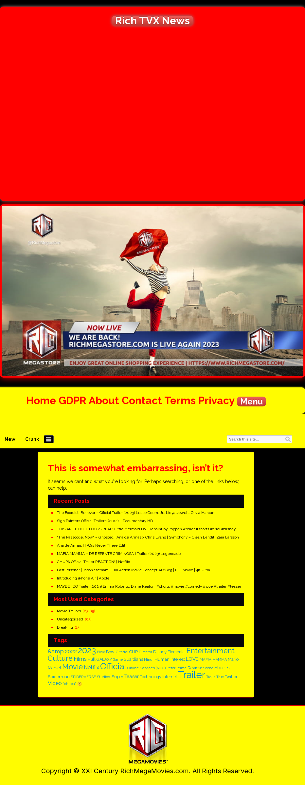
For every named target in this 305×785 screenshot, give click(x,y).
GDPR (72, 400)
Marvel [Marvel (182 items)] (54, 667)
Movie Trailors (69, 611)
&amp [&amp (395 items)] (56, 651)
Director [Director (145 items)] (145, 652)
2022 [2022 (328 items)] (71, 651)
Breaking (65, 627)
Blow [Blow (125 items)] (101, 652)
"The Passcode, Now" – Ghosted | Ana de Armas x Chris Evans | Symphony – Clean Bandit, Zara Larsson (148, 537)
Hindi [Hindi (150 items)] (148, 659)
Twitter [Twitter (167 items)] (231, 676)
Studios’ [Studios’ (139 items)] (104, 677)
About (104, 400)
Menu (251, 401)
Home (41, 400)
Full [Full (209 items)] (92, 659)
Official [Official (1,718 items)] (113, 666)
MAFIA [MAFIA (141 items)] (205, 659)
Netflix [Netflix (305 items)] (91, 667)
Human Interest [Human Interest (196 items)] (169, 659)
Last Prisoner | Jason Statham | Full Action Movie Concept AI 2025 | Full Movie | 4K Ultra (133, 570)
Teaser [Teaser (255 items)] (131, 676)
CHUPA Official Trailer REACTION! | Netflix (93, 561)
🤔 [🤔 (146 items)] (79, 683)
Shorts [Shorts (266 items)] (221, 668)
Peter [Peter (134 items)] (171, 668)
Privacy (216, 400)
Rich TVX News (152, 21)
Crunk (32, 439)
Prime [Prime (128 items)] (181, 668)
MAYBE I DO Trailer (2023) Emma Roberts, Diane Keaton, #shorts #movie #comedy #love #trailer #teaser (149, 586)
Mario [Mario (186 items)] (233, 659)
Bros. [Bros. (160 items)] (110, 652)
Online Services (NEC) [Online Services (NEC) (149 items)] (146, 668)
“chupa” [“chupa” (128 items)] (69, 684)
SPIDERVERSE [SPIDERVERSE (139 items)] (83, 677)
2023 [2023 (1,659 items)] (87, 650)
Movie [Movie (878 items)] (72, 666)
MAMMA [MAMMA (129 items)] (219, 659)
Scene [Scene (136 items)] (208, 668)
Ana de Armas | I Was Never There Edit (91, 545)
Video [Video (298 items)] (55, 683)
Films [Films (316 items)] (80, 659)
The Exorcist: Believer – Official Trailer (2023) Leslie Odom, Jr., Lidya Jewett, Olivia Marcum (136, 512)
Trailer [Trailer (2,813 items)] (191, 674)
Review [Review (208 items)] (195, 667)
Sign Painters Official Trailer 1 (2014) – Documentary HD (105, 521)
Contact (142, 400)
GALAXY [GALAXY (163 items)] (104, 659)
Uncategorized (70, 619)
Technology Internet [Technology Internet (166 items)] (158, 676)
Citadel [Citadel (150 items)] (122, 652)
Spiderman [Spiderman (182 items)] (59, 676)
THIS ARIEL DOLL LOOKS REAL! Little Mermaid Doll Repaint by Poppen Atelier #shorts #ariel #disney (146, 529)
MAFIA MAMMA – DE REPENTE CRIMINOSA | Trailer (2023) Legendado (119, 553)
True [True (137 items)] (220, 677)
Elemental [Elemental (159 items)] (177, 652)
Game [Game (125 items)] (118, 659)
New (10, 439)
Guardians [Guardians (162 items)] (133, 659)
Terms (180, 400)
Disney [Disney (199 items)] (160, 651)
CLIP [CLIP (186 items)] (133, 651)
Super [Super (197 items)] (117, 676)
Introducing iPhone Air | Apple (83, 578)
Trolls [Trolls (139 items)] (210, 677)
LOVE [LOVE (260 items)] (192, 659)
